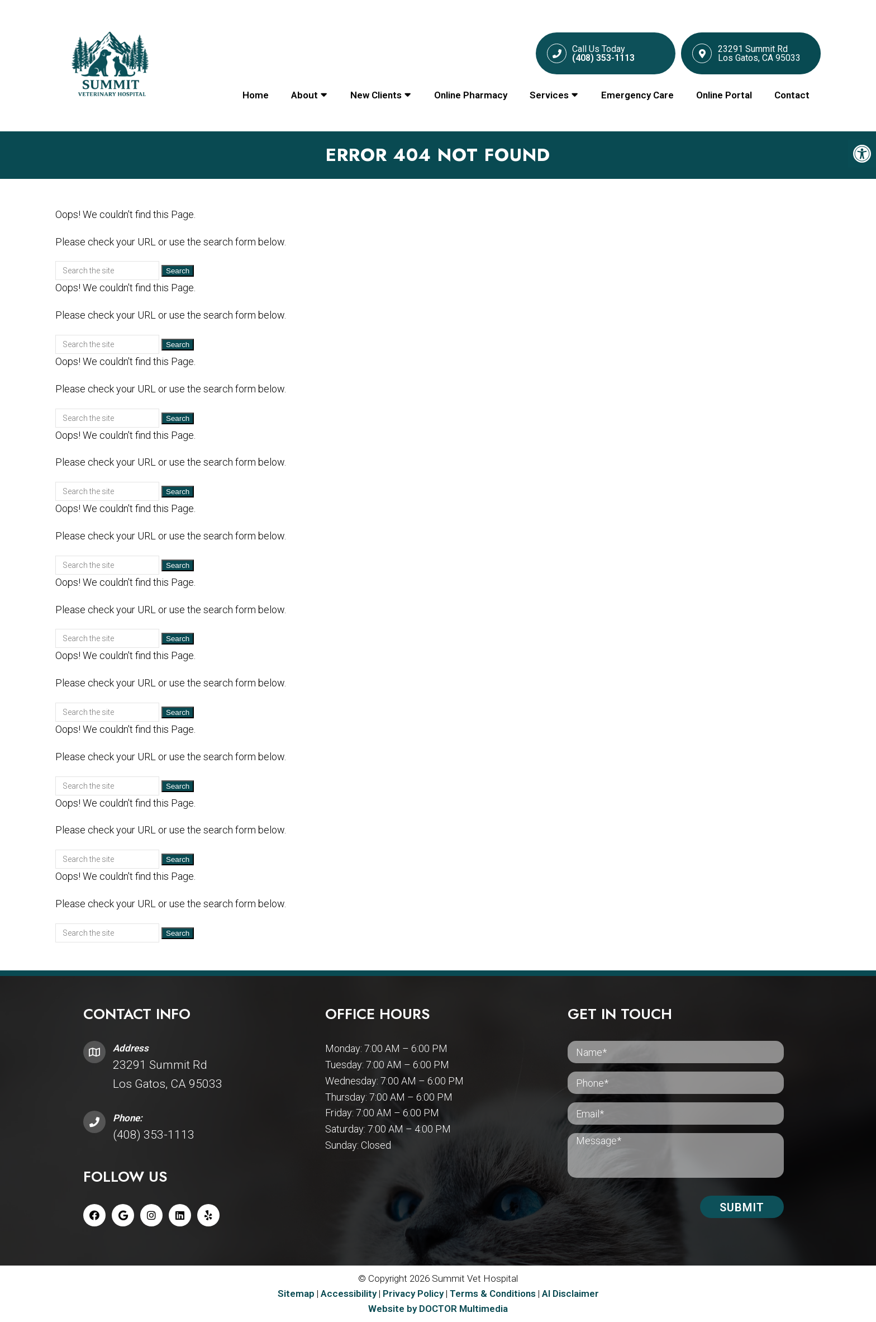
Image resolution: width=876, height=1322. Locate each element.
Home (255, 95)
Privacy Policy (414, 1293)
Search (177, 271)
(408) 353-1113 (153, 1134)
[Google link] (123, 1215)
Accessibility (349, 1293)
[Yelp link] (208, 1215)
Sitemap (296, 1293)
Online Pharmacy (470, 95)
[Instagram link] (151, 1215)
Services (549, 95)
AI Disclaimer (570, 1293)
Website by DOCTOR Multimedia (438, 1308)
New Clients (376, 95)
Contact (792, 95)
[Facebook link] (94, 1215)
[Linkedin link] (180, 1215)
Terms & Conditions (494, 1293)
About (304, 95)
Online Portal (724, 95)
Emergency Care (637, 95)
